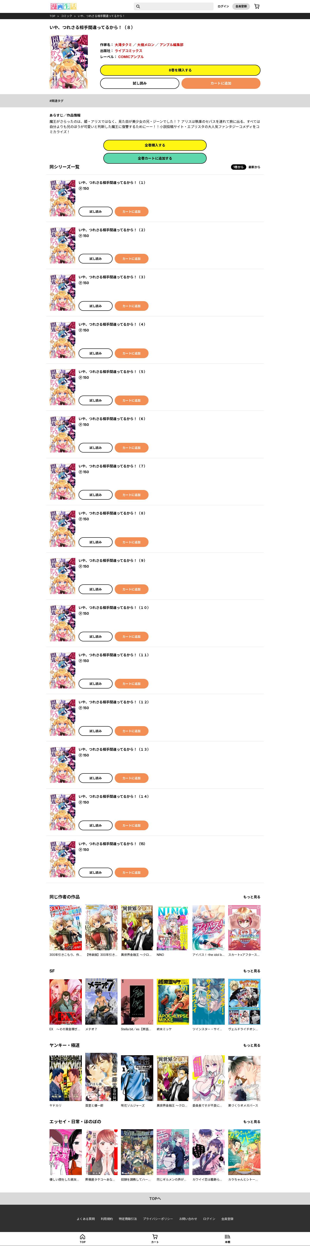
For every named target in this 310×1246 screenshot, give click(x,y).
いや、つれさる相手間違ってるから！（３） (113, 277)
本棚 (227, 1242)
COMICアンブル (131, 57)
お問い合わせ (188, 1219)
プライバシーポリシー (158, 1219)
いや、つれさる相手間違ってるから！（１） (113, 182)
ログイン (223, 6)
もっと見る (251, 897)
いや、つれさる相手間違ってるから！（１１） (115, 655)
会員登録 (241, 6)
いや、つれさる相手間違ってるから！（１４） (115, 796)
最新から (254, 167)
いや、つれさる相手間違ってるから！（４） (113, 324)
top (52, 16)
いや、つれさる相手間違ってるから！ (101, 16)
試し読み (140, 83)
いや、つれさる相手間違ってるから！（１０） (115, 607)
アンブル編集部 (171, 45)
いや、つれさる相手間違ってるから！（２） (113, 230)
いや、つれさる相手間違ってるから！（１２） (115, 702)
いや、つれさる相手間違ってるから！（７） (113, 466)
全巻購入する (155, 145)
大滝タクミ (123, 45)
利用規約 (107, 1219)
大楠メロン (145, 45)
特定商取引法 (128, 1219)
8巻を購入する (180, 70)
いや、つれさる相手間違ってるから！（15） (113, 844)
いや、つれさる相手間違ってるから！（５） (113, 372)
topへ (155, 1198)
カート (155, 1242)
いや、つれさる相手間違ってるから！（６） (113, 419)
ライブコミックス (128, 51)
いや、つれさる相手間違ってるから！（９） (113, 560)
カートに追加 (221, 83)
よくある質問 (86, 1219)
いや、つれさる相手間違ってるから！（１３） (115, 749)
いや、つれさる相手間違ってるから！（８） (113, 513)
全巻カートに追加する (155, 158)
